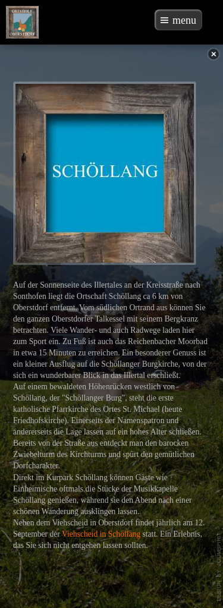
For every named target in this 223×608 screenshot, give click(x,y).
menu (184, 20)
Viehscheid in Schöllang (101, 534)
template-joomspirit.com (219, 567)
